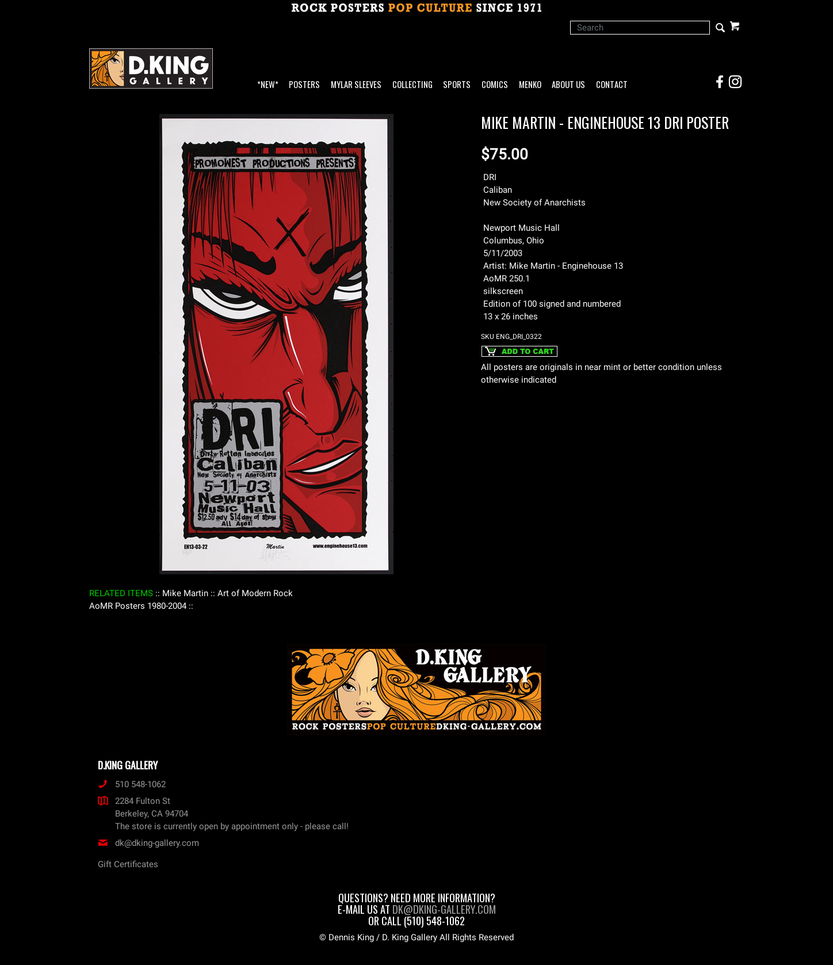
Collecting (412, 85)
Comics (495, 85)
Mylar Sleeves (356, 85)
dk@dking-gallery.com (148, 843)
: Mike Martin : (185, 593)
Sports (457, 85)
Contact (612, 85)
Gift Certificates (128, 864)
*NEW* (267, 85)
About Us (568, 85)
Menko (530, 85)
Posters (304, 85)
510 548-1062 (132, 784)
